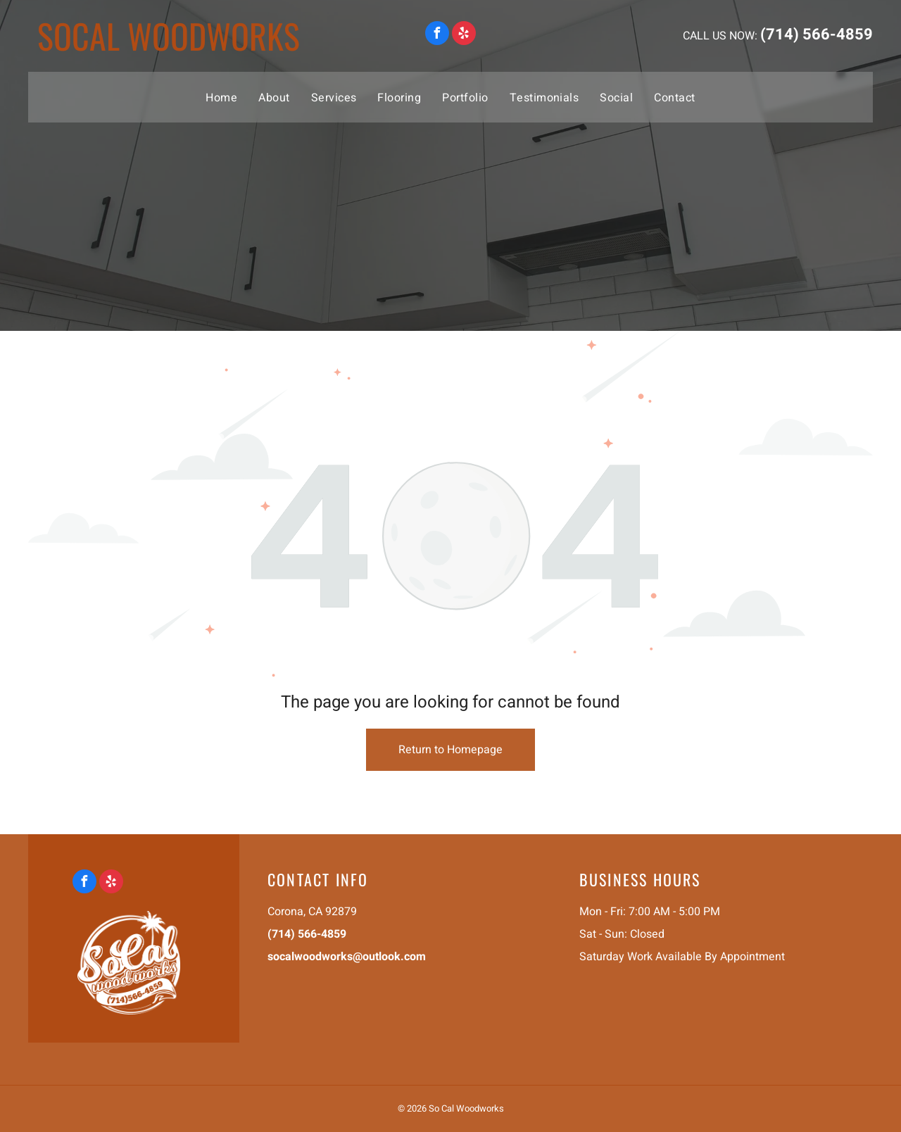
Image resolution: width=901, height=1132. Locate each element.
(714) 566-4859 (816, 34)
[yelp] (464, 35)
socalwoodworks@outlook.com (346, 956)
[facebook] (437, 35)
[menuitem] (221, 96)
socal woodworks (168, 36)
